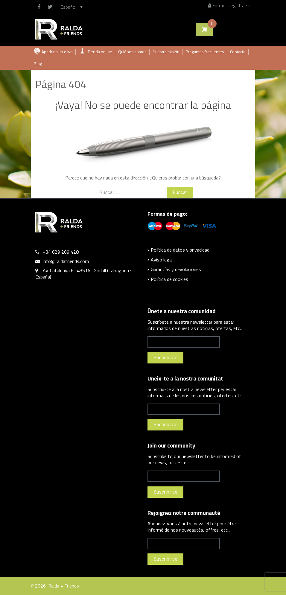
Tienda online (100, 51)
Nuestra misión (166, 51)
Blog (38, 63)
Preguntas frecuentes (204, 51)
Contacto (238, 51)
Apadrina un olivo (57, 51)
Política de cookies (169, 279)
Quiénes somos (132, 51)
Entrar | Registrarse (229, 5)
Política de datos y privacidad (180, 249)
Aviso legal (162, 259)
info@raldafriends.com (66, 261)
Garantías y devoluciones (176, 269)
